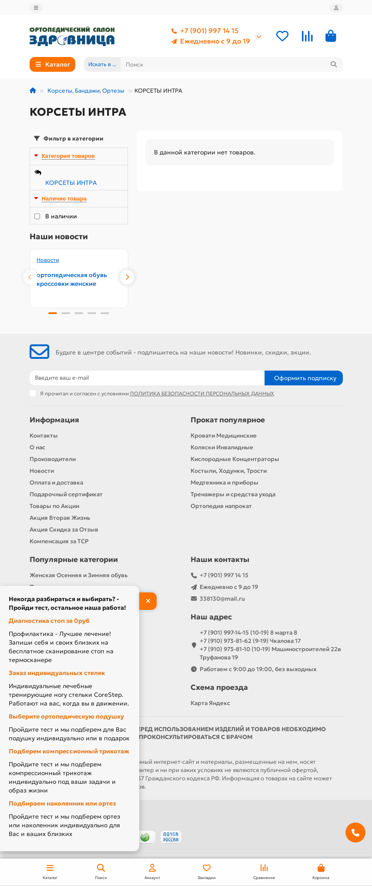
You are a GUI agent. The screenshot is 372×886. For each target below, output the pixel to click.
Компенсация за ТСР (59, 541)
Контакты (44, 435)
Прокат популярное (228, 420)
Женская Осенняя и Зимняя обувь (78, 575)
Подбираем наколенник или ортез (62, 803)
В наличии (61, 216)
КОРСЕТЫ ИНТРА (71, 183)
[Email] (147, 378)
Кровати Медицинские (224, 435)
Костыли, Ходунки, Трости (229, 471)
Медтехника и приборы (224, 482)
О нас (37, 447)
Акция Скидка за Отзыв (64, 529)
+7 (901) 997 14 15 (203, 31)
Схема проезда (219, 687)
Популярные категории (74, 559)
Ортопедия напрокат (221, 506)
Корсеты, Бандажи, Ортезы (85, 90)
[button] (30, 277)
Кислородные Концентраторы (235, 459)
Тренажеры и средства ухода (233, 494)
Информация (54, 420)
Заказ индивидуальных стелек (57, 673)
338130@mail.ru (222, 598)
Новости (48, 260)
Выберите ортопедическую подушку (66, 716)
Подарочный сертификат (66, 494)
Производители (53, 459)
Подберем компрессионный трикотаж (69, 751)
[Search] (232, 64)
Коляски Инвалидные (222, 447)
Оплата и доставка (56, 482)
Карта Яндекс (210, 703)
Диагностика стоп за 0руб (49, 621)
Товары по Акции (54, 506)
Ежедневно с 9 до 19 (209, 41)
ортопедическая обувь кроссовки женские (72, 279)
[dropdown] (36, 8)
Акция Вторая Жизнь (60, 518)
